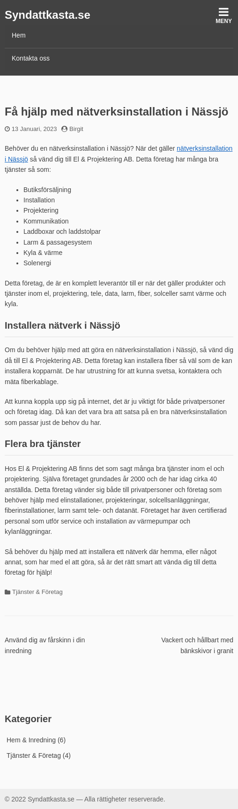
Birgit (76, 128)
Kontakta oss (31, 58)
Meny (224, 15)
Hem (19, 35)
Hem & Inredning (31, 740)
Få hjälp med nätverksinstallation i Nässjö (116, 111)
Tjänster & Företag (37, 591)
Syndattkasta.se (47, 14)
